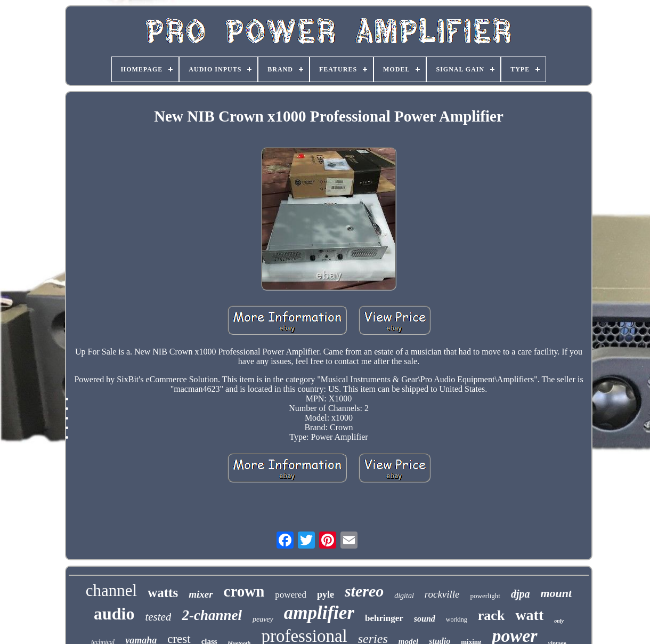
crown (244, 591)
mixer (201, 594)
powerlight (485, 596)
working (456, 619)
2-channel (212, 615)
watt (529, 615)
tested (158, 616)
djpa (520, 594)
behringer (384, 618)
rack (491, 615)
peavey (263, 619)
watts (163, 592)
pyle (325, 594)
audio (114, 613)
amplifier (319, 612)
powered (290, 595)
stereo (364, 591)
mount (556, 593)
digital (404, 596)
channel (111, 590)
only (559, 621)
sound (424, 618)
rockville (442, 594)
